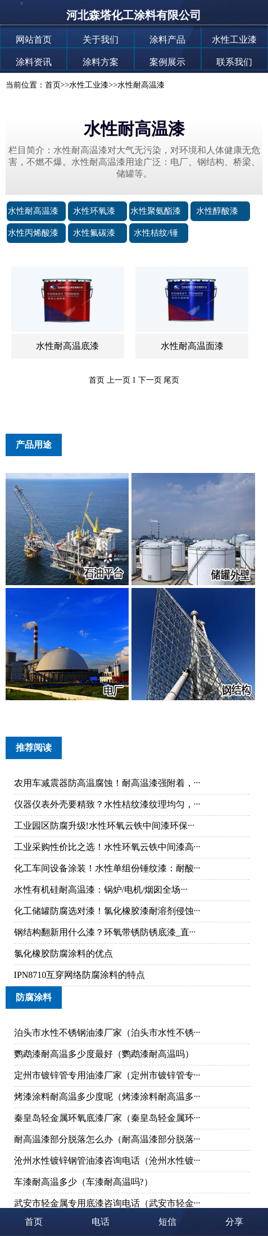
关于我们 (101, 39)
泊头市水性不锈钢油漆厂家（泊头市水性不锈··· (107, 1032)
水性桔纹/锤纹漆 (156, 242)
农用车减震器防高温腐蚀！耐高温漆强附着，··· (107, 783)
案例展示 (167, 62)
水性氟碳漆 (94, 232)
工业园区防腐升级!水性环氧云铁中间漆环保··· (104, 825)
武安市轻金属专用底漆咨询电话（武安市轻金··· (107, 1203)
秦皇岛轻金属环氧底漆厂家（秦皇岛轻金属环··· (107, 1118)
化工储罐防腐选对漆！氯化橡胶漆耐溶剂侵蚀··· (107, 911)
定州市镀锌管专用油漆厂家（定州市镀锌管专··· (107, 1075)
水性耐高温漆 (141, 85)
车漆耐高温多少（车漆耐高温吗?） (83, 1182)
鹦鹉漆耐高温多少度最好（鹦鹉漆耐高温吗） (104, 1054)
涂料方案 (101, 62)
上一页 (118, 380)
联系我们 (234, 62)
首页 (53, 85)
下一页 (150, 380)
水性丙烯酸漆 (33, 232)
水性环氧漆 (94, 210)
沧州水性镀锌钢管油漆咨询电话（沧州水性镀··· (107, 1160)
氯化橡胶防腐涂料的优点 (63, 953)
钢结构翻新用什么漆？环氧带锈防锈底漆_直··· (105, 932)
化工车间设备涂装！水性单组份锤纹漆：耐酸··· (107, 868)
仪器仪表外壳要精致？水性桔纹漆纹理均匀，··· (107, 804)
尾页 (171, 380)
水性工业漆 (234, 39)
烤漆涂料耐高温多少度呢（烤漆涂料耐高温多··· (107, 1096)
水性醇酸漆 (217, 210)
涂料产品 (167, 39)
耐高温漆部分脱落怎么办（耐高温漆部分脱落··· (107, 1139)
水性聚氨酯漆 (155, 210)
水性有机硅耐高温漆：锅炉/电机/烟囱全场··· (101, 889)
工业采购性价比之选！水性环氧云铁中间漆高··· (107, 847)
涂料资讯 (34, 62)
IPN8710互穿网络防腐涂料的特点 (80, 975)
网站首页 (34, 39)
